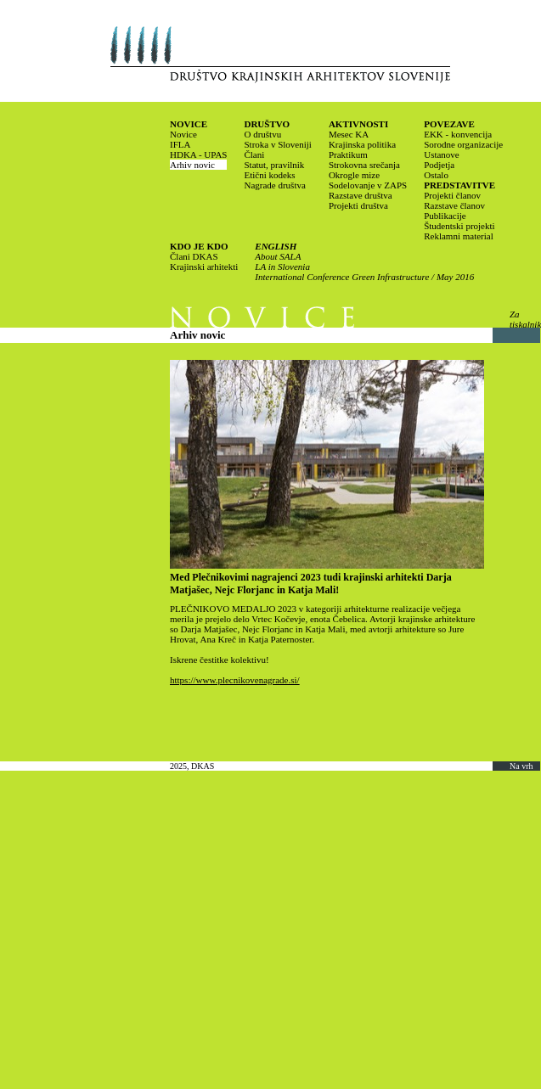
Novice (183, 134)
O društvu (262, 134)
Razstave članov (454, 205)
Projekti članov (452, 195)
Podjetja (439, 165)
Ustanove (441, 154)
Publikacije (445, 216)
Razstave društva (360, 195)
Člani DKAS (194, 256)
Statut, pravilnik (274, 165)
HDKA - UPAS (198, 154)
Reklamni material (458, 236)
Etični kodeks (269, 175)
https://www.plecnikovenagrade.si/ (235, 680)
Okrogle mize (354, 175)
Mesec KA (349, 134)
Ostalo (436, 175)
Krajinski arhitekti (204, 266)
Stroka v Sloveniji (277, 144)
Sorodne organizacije (463, 144)
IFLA (180, 144)
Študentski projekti (459, 226)
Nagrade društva (274, 185)
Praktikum (348, 154)
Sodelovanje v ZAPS (368, 185)
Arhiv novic (192, 165)
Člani (254, 154)
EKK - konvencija (458, 134)
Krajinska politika (362, 144)
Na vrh (521, 766)
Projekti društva (358, 205)
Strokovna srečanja (364, 165)
